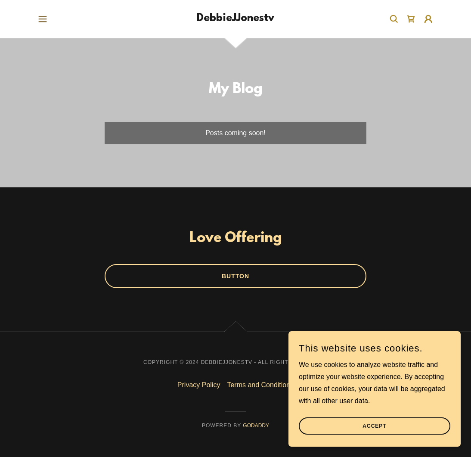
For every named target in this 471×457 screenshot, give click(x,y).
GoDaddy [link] (256, 426)
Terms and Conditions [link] (260, 385)
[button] (42, 19)
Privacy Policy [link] (198, 385)
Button (235, 276)
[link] (235, 18)
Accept (374, 438)
